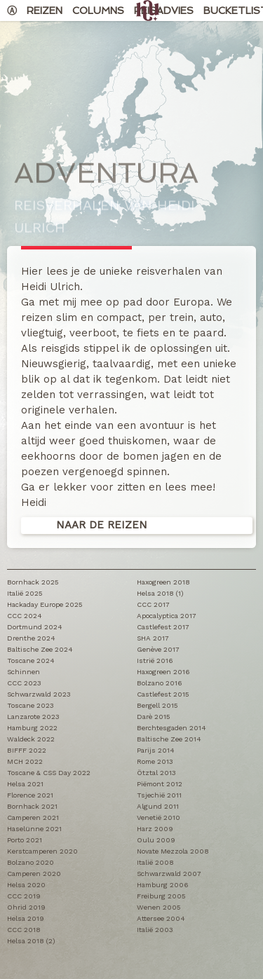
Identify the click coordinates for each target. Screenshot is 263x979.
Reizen (44, 10)
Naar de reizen (101, 525)
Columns (98, 10)
